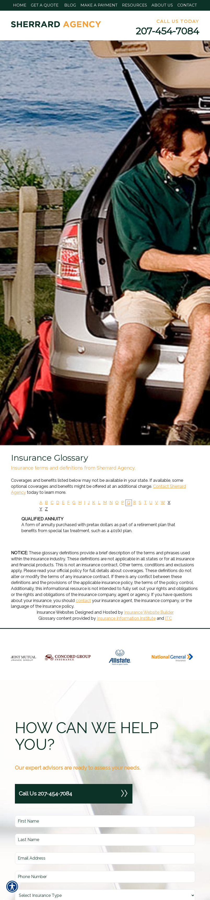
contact (83, 600)
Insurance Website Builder (149, 612)
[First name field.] (105, 821)
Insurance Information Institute (126, 618)
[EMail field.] (105, 858)
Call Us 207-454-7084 (74, 794)
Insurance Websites (55, 612)
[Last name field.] (105, 840)
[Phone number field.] (105, 877)
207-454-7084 (167, 31)
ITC (168, 618)
